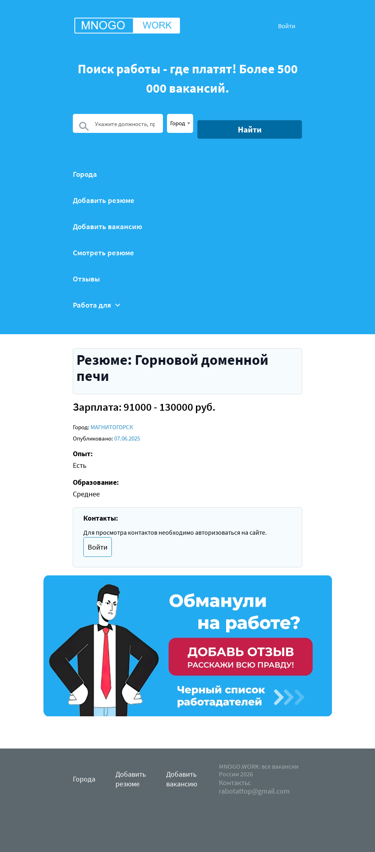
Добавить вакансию (107, 226)
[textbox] (180, 122)
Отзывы (86, 278)
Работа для (96, 305)
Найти (250, 129)
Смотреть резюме (103, 252)
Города (85, 174)
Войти (286, 26)
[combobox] (180, 123)
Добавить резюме (103, 200)
